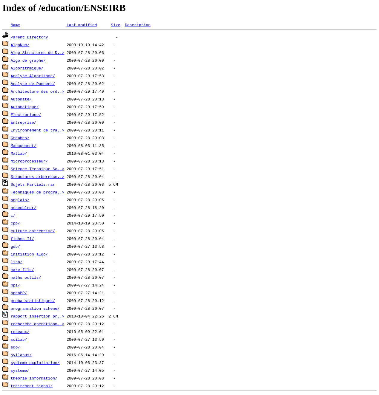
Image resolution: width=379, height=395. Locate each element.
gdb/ (15, 246)
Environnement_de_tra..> (37, 130)
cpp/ (15, 223)
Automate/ (21, 99)
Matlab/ (19, 153)
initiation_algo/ (29, 254)
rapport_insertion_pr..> (37, 316)
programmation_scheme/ (35, 308)
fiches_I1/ (22, 238)
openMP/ (19, 292)
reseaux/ (20, 331)
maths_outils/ (26, 277)
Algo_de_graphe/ (28, 60)
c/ (13, 215)
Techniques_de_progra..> (37, 192)
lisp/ (16, 261)
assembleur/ (23, 207)
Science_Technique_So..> (37, 168)
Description (138, 24)
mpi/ (15, 285)
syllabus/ (21, 354)
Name (15, 24)
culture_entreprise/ (33, 230)
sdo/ (15, 347)
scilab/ (19, 339)
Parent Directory (29, 37)
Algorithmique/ (27, 68)
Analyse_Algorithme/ (33, 75)
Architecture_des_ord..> (37, 91)
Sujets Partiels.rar (33, 184)
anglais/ (20, 199)
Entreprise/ (23, 122)
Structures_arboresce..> (37, 176)
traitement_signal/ (32, 385)
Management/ (23, 145)
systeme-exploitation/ (35, 362)
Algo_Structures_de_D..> (37, 52)
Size (115, 24)
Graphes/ (20, 137)
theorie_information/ (34, 378)
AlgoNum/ (20, 44)
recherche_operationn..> (37, 323)
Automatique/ (25, 106)
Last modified (82, 24)
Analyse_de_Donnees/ (33, 83)
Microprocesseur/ (29, 161)
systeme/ (20, 370)
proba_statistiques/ (33, 300)
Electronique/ (26, 114)
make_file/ (22, 269)
